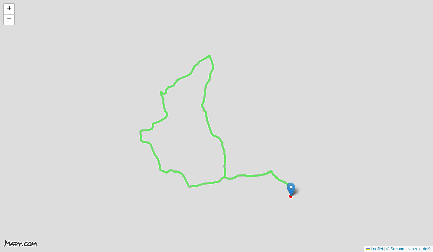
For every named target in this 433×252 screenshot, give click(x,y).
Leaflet (374, 249)
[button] (291, 190)
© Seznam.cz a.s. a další (408, 249)
